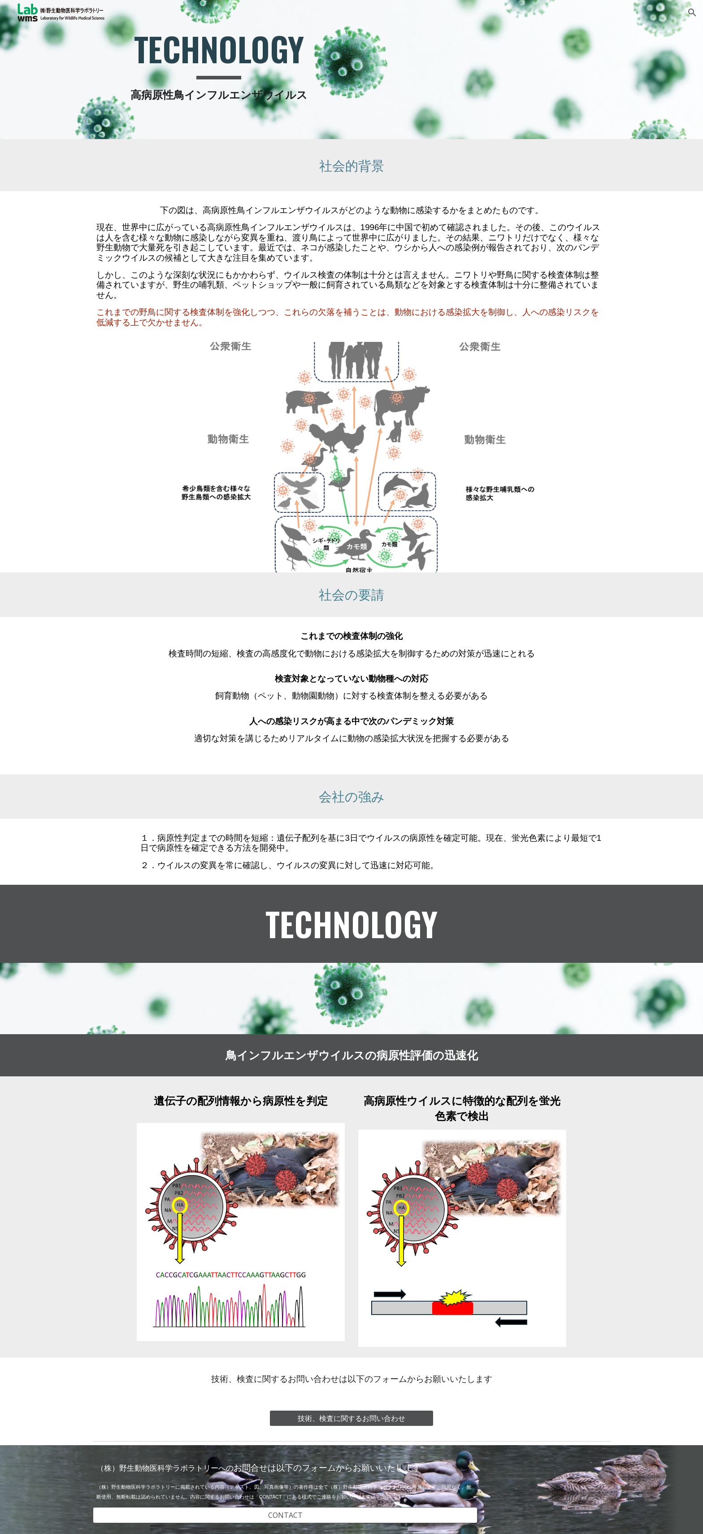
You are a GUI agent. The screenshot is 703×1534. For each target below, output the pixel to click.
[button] (692, 12)
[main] (219, 69)
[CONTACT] (285, 1515)
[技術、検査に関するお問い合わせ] (351, 1418)
